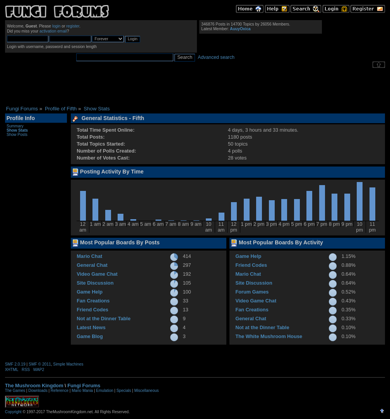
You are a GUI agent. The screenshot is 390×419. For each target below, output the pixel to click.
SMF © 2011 (40, 364)
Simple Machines (68, 364)
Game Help (90, 292)
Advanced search (216, 57)
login (56, 26)
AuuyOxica (240, 29)
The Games (15, 390)
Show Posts (17, 134)
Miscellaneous (146, 390)
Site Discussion (95, 283)
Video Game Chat (97, 274)
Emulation (104, 390)
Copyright (13, 412)
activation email (53, 31)
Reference (59, 390)
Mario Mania (82, 390)
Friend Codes (92, 310)
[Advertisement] (195, 86)
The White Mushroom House (268, 336)
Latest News (91, 327)
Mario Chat (89, 256)
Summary (15, 126)
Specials (123, 390)
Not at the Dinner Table (103, 318)
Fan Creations (93, 301)
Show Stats (17, 130)
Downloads (37, 390)
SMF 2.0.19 (15, 364)
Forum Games (252, 292)
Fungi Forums (83, 385)
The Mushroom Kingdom (34, 385)
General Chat (92, 265)
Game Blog (90, 336)
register (72, 26)
